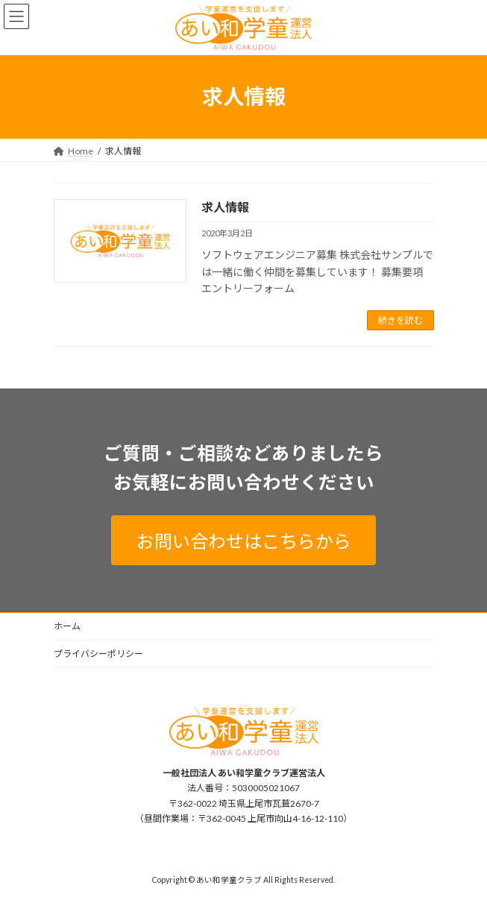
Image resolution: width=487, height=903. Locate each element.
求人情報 (225, 207)
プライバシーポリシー (98, 653)
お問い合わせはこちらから (243, 541)
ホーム (67, 626)
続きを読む (400, 320)
